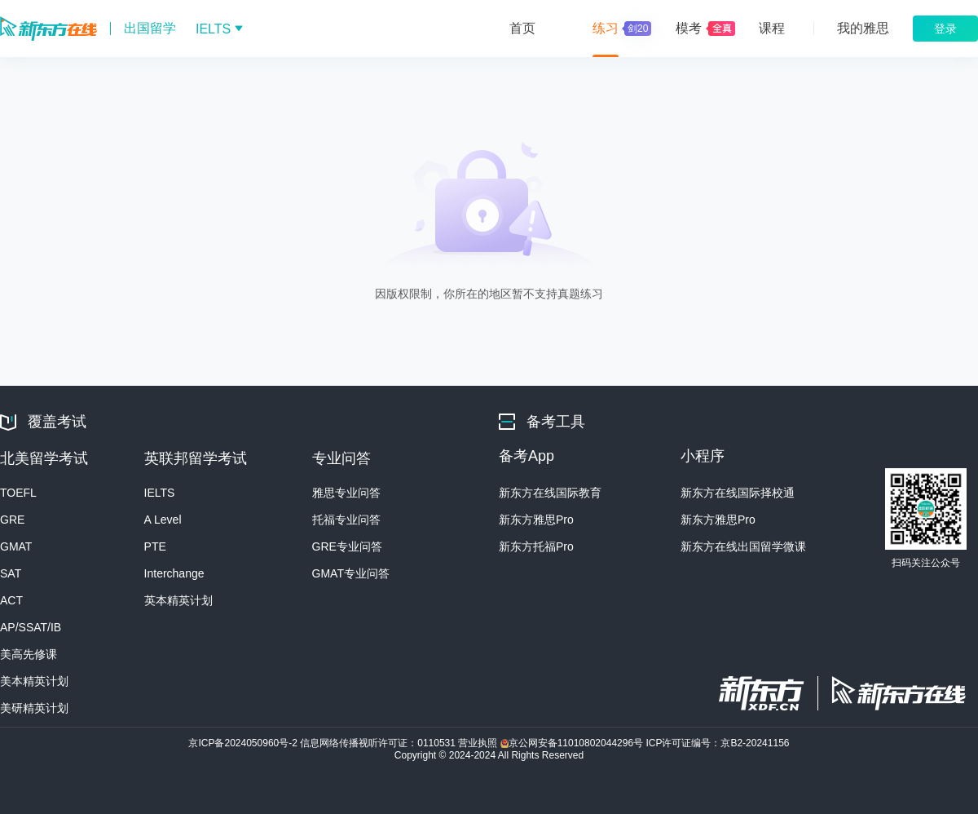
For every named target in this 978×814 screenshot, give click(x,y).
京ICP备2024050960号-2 (244, 743)
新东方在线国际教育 (550, 492)
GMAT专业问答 (351, 573)
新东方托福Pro (536, 546)
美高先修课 (28, 654)
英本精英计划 (178, 600)
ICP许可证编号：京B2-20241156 (717, 743)
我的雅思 (863, 28)
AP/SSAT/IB (30, 627)
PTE (155, 546)
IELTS (159, 492)
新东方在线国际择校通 (738, 492)
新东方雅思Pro (536, 519)
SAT (10, 573)
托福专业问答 (346, 519)
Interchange (174, 573)
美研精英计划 (34, 707)
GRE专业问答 (347, 546)
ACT (11, 600)
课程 (772, 28)
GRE (12, 519)
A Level (163, 519)
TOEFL (18, 492)
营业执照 (479, 743)
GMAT (16, 546)
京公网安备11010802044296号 (573, 743)
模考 (689, 28)
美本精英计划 (34, 681)
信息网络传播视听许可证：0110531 (379, 743)
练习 (620, 28)
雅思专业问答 (346, 492)
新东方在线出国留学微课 (743, 546)
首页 (522, 28)
